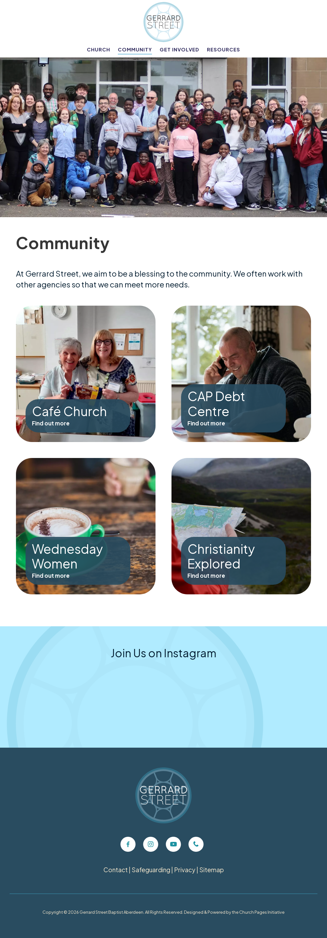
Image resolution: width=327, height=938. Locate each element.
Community (135, 49)
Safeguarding (151, 869)
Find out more (51, 423)
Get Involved (179, 49)
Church (98, 49)
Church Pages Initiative (262, 912)
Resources (223, 49)
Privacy (184, 869)
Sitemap (211, 869)
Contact (115, 869)
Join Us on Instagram (164, 653)
